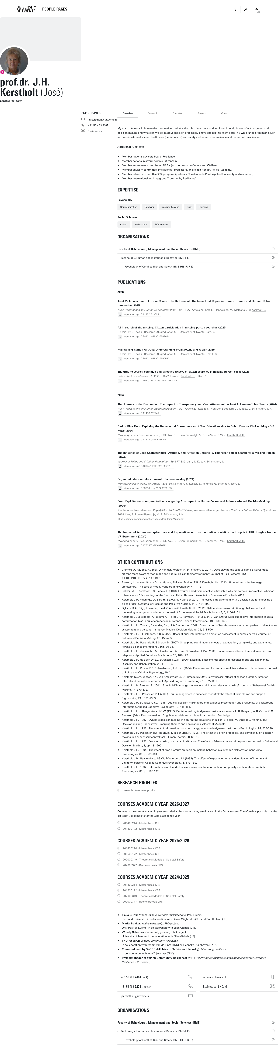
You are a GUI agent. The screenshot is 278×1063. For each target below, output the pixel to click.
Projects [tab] (202, 113)
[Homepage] (54, 9)
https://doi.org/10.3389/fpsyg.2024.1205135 (148, 488)
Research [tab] (153, 113)
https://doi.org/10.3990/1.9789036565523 (146, 358)
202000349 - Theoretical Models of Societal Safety (153, 859)
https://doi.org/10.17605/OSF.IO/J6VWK (145, 439)
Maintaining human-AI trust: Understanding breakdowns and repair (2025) (167, 349)
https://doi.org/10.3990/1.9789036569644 (146, 336)
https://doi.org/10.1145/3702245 (141, 413)
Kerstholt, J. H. (263, 408)
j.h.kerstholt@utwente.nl (102, 119)
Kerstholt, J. (259, 309)
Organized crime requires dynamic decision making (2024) (156, 479)
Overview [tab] (128, 113)
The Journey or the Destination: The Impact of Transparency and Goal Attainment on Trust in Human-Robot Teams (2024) (197, 404)
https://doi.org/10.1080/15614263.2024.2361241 (150, 380)
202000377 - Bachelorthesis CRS (143, 865)
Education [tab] (177, 113)
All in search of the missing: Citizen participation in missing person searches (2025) (172, 327)
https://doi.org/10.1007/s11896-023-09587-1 (148, 466)
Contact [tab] (225, 113)
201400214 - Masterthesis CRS (141, 823)
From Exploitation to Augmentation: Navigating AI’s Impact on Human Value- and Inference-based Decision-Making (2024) (194, 503)
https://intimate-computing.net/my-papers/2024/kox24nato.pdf (151, 519)
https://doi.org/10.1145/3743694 (141, 314)
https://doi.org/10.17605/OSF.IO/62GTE (145, 545)
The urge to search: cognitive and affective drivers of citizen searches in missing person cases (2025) (184, 371)
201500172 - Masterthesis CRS (141, 828)
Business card (96, 131)
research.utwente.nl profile (139, 790)
